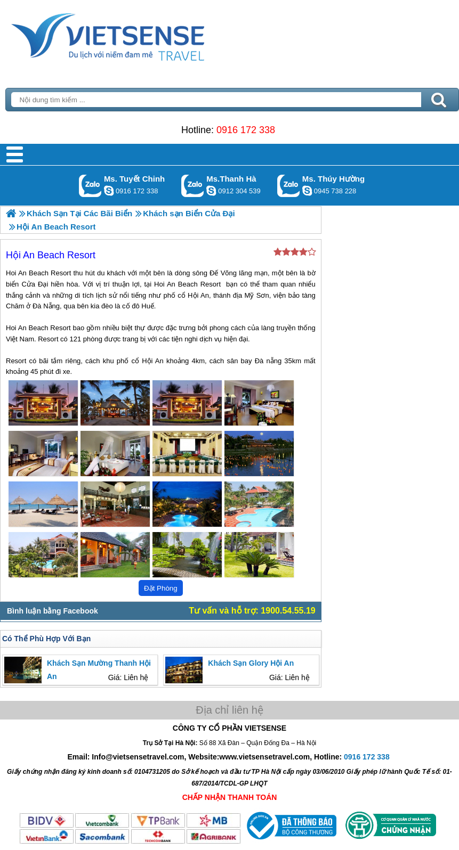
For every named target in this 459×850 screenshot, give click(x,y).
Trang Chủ (134, 34)
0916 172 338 (245, 130)
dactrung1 (307, 190)
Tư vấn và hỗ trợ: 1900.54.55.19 (252, 610)
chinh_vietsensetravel (108, 190)
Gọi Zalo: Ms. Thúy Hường (289, 186)
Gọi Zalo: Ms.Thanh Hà (193, 186)
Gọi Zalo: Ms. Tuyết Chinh (90, 186)
